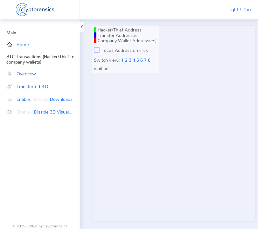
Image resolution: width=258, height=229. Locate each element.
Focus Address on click (121, 50)
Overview (21, 73)
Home (18, 44)
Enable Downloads (40, 99)
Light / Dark (240, 9)
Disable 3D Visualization (43, 111)
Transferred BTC (28, 86)
